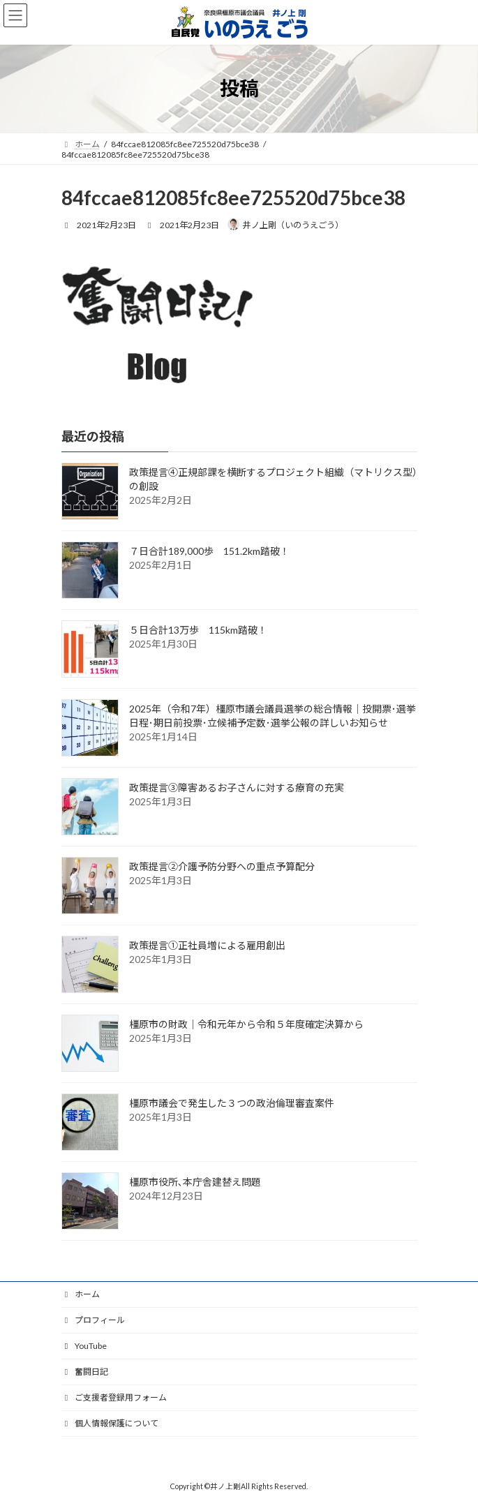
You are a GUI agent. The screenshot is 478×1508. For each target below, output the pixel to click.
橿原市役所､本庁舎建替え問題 (195, 1182)
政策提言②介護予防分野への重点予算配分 (222, 866)
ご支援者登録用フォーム (114, 1397)
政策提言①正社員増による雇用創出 (207, 945)
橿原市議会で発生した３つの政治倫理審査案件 (231, 1103)
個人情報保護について (110, 1423)
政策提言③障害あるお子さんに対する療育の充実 (236, 787)
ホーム (80, 1294)
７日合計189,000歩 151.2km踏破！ (209, 551)
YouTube (84, 1346)
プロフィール (93, 1320)
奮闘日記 (85, 1371)
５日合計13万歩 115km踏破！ (198, 630)
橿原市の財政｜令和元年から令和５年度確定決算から (246, 1024)
